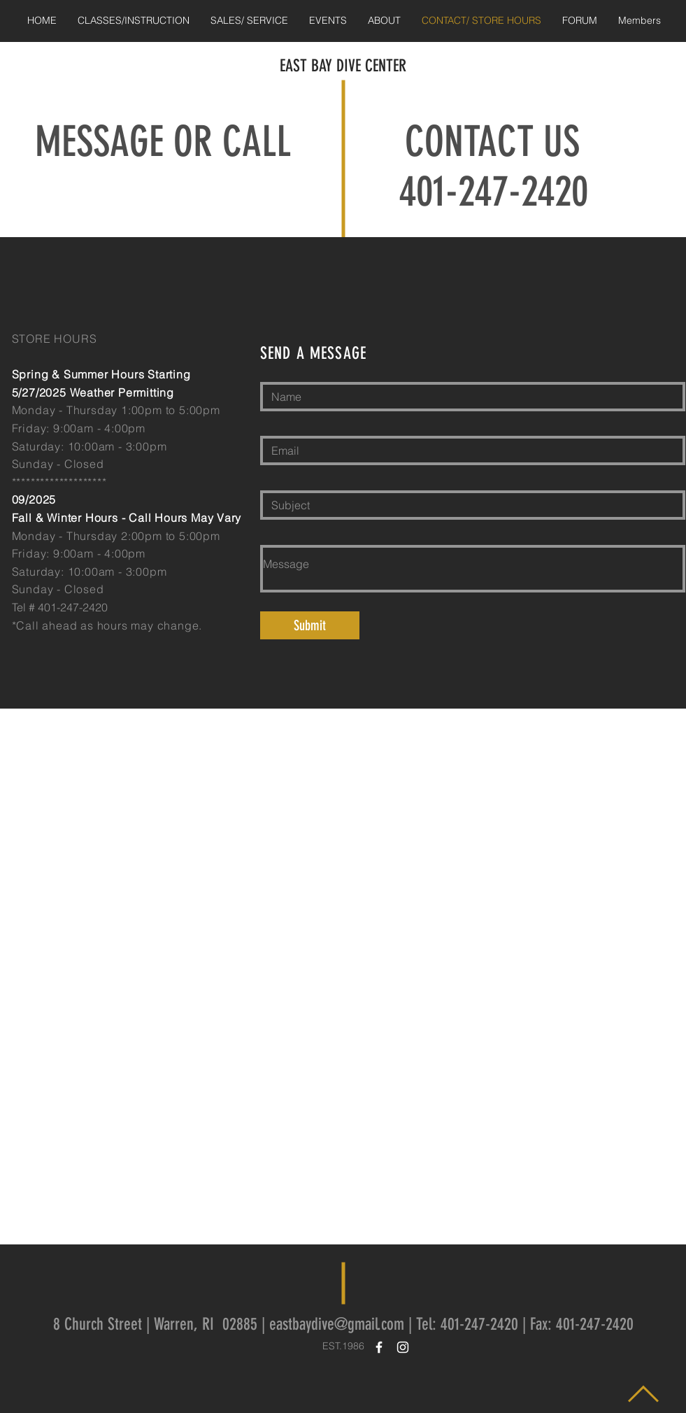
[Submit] (309, 625)
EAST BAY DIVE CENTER (343, 66)
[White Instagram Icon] (402, 1347)
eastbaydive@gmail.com (336, 1324)
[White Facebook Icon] (379, 1347)
